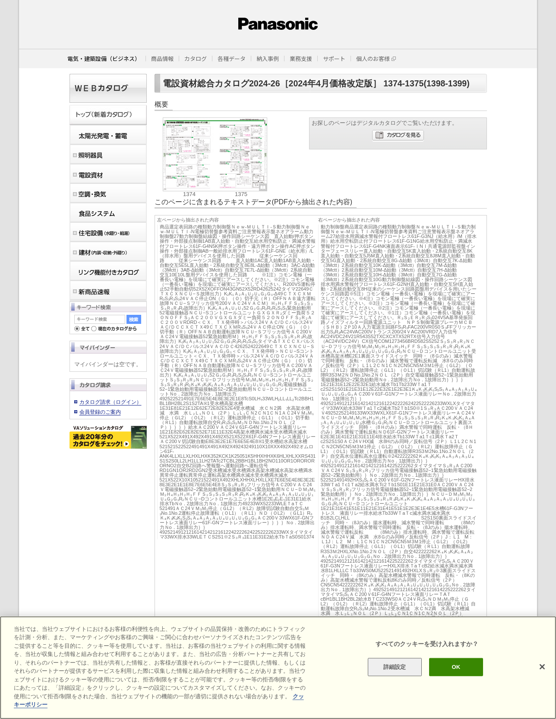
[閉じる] (542, 666)
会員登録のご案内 (100, 412)
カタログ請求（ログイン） (110, 402)
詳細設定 (394, 667)
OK (456, 667)
